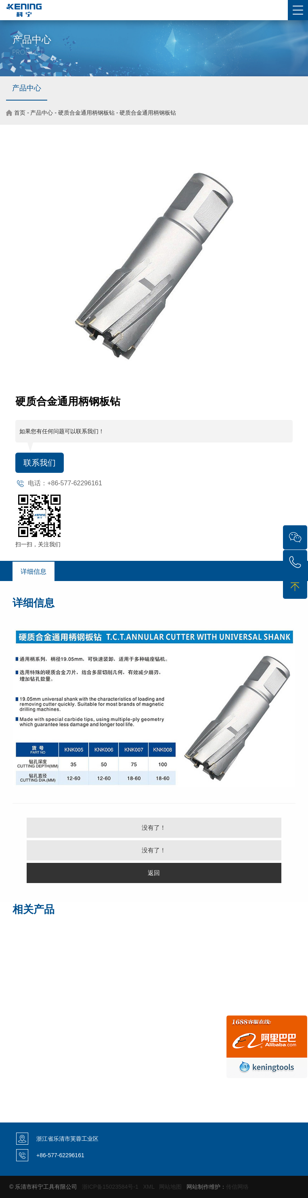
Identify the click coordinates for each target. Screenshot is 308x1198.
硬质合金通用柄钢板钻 (86, 112)
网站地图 (170, 1186)
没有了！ (154, 827)
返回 (154, 872)
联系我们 (39, 462)
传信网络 (237, 1186)
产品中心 (26, 88)
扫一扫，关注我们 (38, 544)
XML (149, 1186)
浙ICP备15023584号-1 (110, 1186)
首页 (19, 112)
